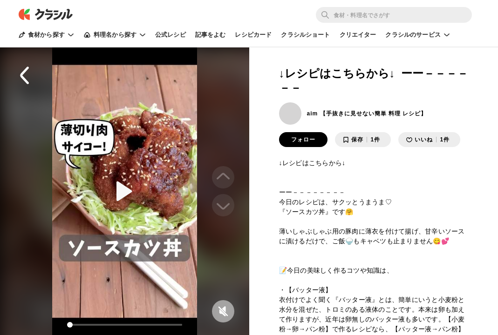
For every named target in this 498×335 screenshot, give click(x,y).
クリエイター (358, 34)
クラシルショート (305, 34)
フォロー (303, 139)
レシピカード (253, 34)
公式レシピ (170, 34)
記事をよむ (210, 34)
